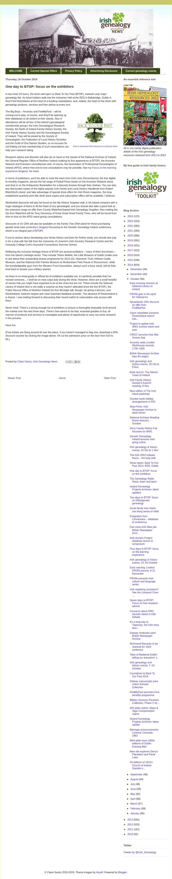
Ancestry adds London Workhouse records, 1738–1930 (142, 345)
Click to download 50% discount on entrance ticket (95, 146)
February (135, 808)
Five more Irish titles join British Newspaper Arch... (143, 530)
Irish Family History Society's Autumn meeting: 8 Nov (140, 383)
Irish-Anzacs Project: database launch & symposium (141, 541)
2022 (130, 226)
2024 (130, 216)
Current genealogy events (141, 71)
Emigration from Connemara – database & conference (144, 519)
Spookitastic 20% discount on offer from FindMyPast (144, 305)
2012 (130, 824)
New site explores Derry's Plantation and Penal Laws (144, 754)
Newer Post (14, 378)
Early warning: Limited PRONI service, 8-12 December (142, 570)
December (136, 269)
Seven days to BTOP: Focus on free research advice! (144, 603)
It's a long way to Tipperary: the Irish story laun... (144, 625)
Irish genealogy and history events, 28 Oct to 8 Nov (144, 364)
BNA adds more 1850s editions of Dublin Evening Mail (142, 743)
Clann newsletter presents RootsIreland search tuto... (144, 316)
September (136, 774)
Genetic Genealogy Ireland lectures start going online (142, 439)
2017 (130, 250)
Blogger (122, 872)
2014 (130, 265)
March (134, 803)
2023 (130, 221)
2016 (130, 255)
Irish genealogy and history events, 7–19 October (142, 665)
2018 (130, 245)
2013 (130, 819)
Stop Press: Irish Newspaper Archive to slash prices (143, 409)
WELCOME (15, 71)
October (135, 279)
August (134, 779)
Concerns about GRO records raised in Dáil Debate (143, 614)
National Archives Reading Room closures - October (144, 420)
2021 (130, 230)
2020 (130, 235)
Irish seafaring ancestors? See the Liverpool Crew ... (144, 592)
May (133, 794)
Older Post (110, 378)
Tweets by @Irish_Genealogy (140, 852)
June (133, 789)
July (133, 784)
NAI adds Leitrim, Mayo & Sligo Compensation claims (144, 711)
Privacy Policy (73, 71)
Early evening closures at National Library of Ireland (144, 286)
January (135, 813)
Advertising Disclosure (103, 71)
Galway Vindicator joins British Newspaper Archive (143, 636)
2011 (130, 829)
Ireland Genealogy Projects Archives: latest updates (144, 489)
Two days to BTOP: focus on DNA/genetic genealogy (144, 500)
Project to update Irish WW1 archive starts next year (144, 326)
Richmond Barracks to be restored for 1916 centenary (144, 646)
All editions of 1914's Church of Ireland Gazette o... (141, 765)
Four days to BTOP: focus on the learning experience (144, 551)
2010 (130, 834)
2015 (130, 260)
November (136, 274)
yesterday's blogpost (37, 227)
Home (62, 378)
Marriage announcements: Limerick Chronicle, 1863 (144, 732)
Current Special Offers (43, 71)
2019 (130, 240)
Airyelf (99, 872)
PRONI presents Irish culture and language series (142, 581)
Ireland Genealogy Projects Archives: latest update (144, 721)
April (133, 799)
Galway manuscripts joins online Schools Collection (144, 684)
